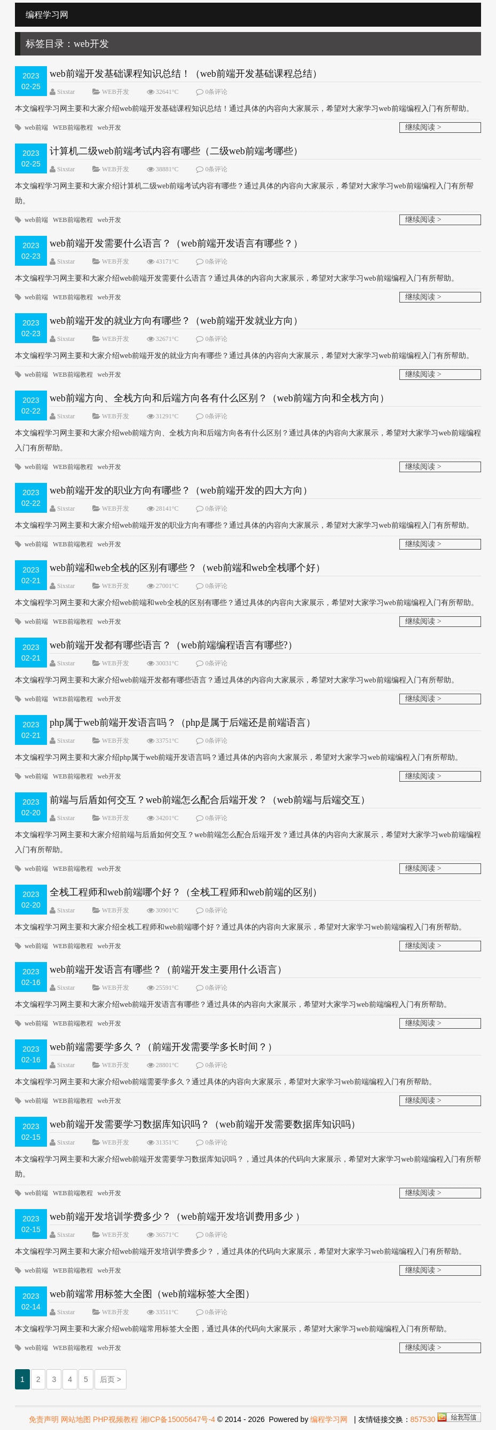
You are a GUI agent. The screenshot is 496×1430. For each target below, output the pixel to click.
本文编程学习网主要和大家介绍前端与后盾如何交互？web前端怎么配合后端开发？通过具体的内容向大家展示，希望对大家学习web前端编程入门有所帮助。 (248, 842)
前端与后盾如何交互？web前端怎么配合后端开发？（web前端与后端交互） (210, 800)
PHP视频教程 (115, 1419)
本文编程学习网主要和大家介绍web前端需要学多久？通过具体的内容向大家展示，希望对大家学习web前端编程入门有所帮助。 (225, 1082)
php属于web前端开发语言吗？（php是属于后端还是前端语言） (183, 722)
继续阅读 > (423, 127)
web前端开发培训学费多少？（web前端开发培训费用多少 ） (177, 1216)
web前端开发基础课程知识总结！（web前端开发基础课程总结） (186, 73)
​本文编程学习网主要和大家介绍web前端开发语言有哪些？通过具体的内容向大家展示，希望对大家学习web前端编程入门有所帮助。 (233, 1004)
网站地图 (76, 1419)
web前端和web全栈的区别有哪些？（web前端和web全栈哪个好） (187, 567)
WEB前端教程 (73, 127)
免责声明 (44, 1419)
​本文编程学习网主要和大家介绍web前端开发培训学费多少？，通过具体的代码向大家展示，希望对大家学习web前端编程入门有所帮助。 (240, 1252)
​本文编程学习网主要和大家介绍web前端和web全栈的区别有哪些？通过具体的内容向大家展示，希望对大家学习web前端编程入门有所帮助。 (246, 603)
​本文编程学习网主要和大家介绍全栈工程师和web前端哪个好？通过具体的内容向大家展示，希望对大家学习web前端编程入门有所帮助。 (240, 927)
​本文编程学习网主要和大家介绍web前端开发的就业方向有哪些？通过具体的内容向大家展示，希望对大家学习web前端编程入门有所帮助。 (244, 356)
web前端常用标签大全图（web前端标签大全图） (152, 1294)
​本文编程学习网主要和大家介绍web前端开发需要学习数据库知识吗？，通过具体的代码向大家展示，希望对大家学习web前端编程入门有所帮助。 (248, 1166)
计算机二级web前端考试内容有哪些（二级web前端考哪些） (176, 151)
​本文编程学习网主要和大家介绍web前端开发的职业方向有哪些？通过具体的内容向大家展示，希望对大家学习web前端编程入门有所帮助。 (244, 525)
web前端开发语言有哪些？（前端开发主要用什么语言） (168, 969)
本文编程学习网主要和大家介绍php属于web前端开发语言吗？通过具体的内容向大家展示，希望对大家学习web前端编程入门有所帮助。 (238, 757)
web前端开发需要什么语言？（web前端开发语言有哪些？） (176, 243)
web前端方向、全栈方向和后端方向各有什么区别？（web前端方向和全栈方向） (219, 398)
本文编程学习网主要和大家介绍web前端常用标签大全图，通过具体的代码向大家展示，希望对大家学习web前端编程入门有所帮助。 (233, 1329)
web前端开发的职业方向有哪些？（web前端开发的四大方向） (181, 490)
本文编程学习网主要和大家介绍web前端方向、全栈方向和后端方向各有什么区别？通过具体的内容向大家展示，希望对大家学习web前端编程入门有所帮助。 (248, 440)
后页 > (110, 1379)
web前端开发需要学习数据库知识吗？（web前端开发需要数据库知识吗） (205, 1124)
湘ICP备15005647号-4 (177, 1419)
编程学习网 (329, 1419)
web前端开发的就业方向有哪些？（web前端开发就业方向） (176, 320)
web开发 (109, 127)
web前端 (36, 127)
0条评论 (216, 92)
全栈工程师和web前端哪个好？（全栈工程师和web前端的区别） (186, 892)
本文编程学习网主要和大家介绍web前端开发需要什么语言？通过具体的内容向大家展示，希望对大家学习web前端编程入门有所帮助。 (237, 278)
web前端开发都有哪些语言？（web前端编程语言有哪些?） (173, 645)
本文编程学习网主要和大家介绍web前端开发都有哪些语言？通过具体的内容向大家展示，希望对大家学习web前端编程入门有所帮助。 (237, 680)
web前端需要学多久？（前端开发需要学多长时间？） (163, 1047)
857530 (423, 1419)
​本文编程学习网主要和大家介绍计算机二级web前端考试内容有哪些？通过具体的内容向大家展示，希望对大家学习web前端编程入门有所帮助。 (244, 193)
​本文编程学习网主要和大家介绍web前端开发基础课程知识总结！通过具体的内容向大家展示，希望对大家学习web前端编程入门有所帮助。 (244, 109)
